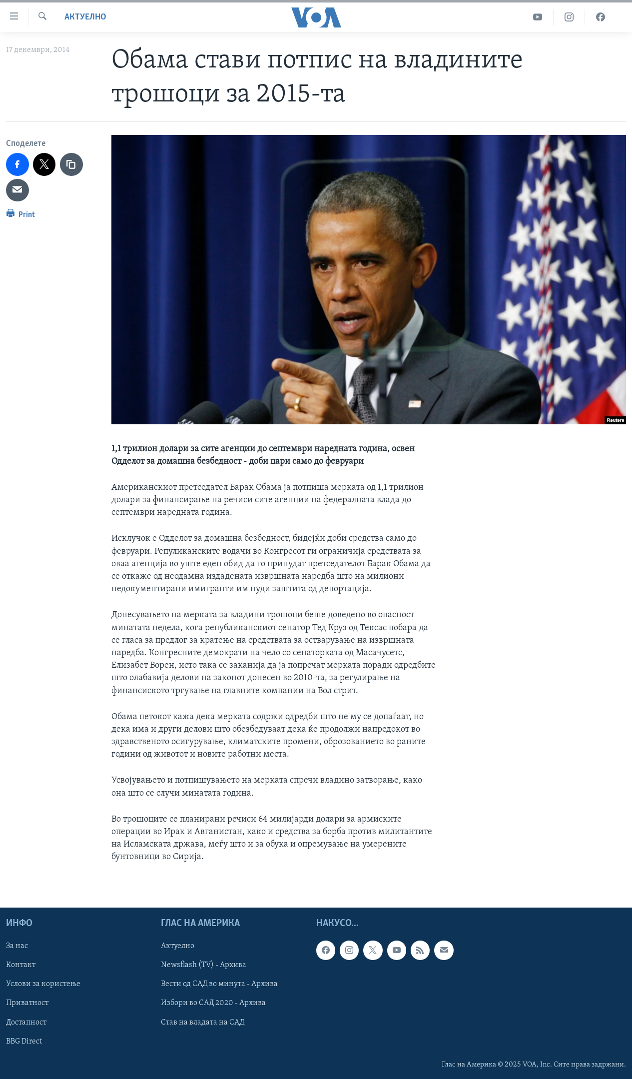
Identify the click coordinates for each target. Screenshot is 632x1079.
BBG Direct (24, 1041)
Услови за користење (43, 984)
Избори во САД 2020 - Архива (213, 1003)
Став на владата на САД (202, 1022)
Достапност (26, 1022)
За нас (17, 946)
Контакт (20, 965)
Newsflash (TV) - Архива (203, 965)
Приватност (27, 1003)
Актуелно (85, 17)
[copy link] (71, 164)
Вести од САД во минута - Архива (219, 984)
